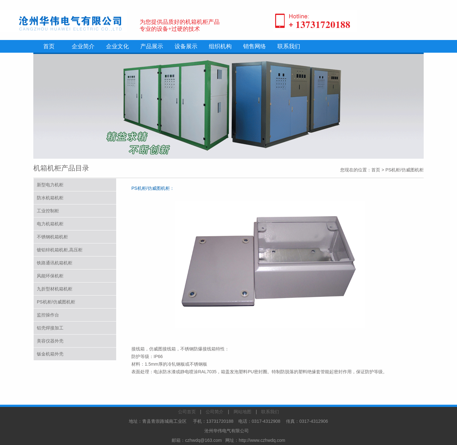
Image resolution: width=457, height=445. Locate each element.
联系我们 (288, 46)
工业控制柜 (48, 210)
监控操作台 (48, 314)
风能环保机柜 (50, 275)
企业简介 (83, 46)
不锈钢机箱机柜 (52, 236)
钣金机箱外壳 (50, 353)
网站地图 (242, 411)
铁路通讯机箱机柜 (54, 262)
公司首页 (187, 411)
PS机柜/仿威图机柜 (56, 301)
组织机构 (220, 46)
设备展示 (186, 46)
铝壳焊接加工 (50, 327)
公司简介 (214, 411)
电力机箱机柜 (50, 223)
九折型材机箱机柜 (54, 288)
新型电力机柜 (50, 184)
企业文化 (117, 46)
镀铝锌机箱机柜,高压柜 (60, 249)
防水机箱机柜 (50, 197)
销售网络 (254, 46)
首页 (49, 46)
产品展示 (151, 46)
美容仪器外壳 (50, 340)
